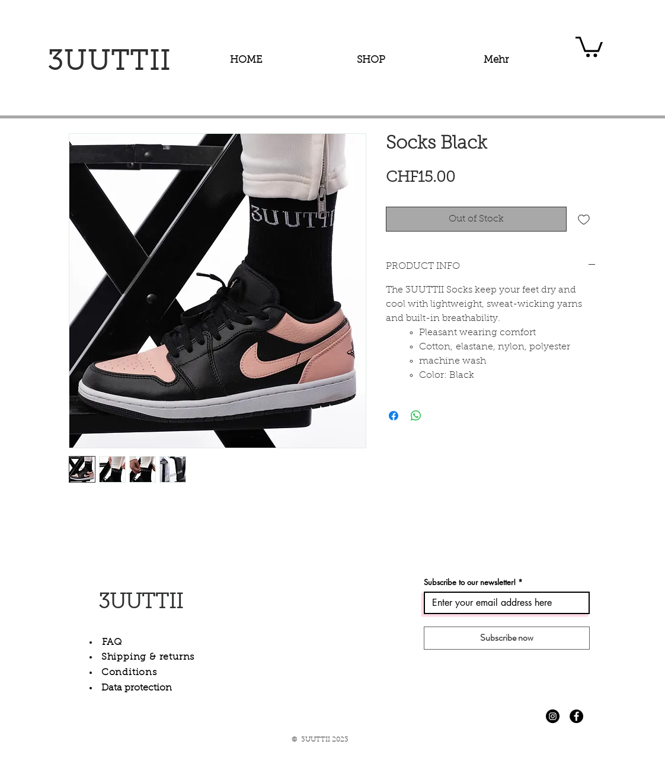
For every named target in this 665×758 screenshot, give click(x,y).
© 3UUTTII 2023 (320, 739)
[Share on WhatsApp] (416, 416)
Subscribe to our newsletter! (470, 582)
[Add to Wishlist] (583, 219)
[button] (589, 45)
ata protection (140, 688)
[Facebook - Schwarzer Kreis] (576, 716)
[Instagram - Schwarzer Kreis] (553, 716)
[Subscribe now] (507, 638)
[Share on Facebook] (393, 416)
